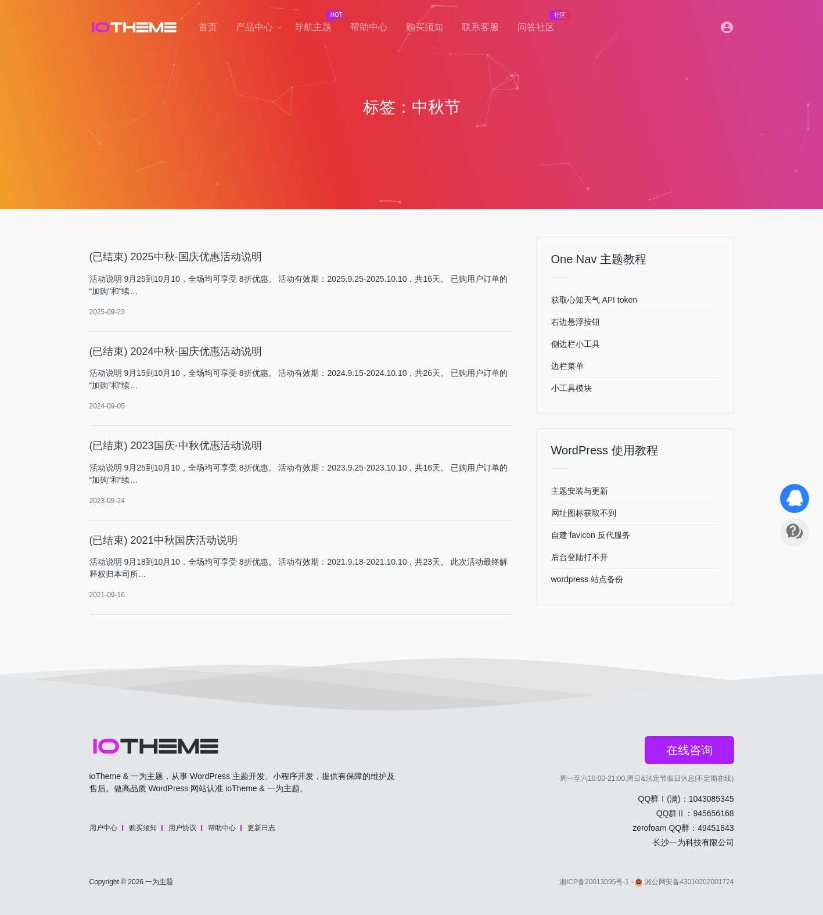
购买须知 (424, 27)
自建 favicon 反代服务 (590, 535)
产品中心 (254, 27)
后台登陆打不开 (579, 557)
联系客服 (480, 27)
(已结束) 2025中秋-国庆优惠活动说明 (175, 257)
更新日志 (261, 828)
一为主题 (159, 882)
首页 (208, 27)
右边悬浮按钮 (575, 321)
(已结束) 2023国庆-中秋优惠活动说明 (175, 445)
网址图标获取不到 (583, 513)
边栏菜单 (567, 366)
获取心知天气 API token (594, 299)
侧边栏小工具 (575, 344)
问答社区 (540, 24)
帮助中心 (368, 27)
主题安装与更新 (579, 491)
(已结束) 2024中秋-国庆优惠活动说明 (175, 351)
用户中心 (103, 828)
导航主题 (317, 24)
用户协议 (182, 828)
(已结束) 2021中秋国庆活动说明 (163, 540)
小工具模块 (571, 388)
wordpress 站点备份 (587, 579)
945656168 (713, 813)
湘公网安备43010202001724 (684, 882)
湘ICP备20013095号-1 (594, 882)
